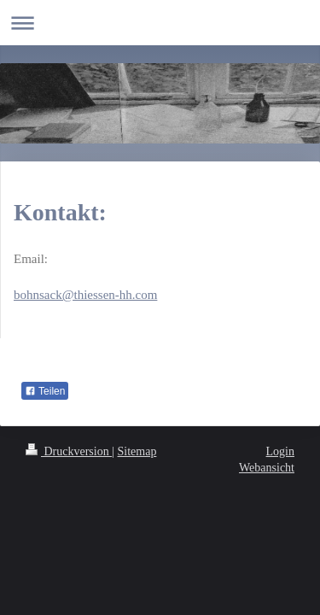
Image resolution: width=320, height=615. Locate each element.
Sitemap (137, 451)
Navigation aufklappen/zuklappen (160, 22)
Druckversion (69, 451)
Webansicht (266, 467)
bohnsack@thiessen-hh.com (85, 295)
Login (280, 451)
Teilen (45, 391)
